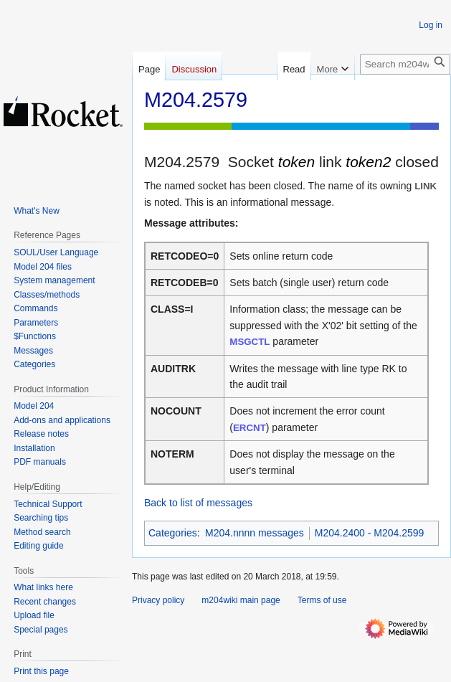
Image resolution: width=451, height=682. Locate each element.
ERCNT (249, 427)
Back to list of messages (198, 502)
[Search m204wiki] (405, 64)
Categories (172, 533)
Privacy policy (158, 600)
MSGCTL (249, 341)
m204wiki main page (240, 600)
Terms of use (322, 600)
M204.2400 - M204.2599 (369, 533)
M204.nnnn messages (254, 533)
